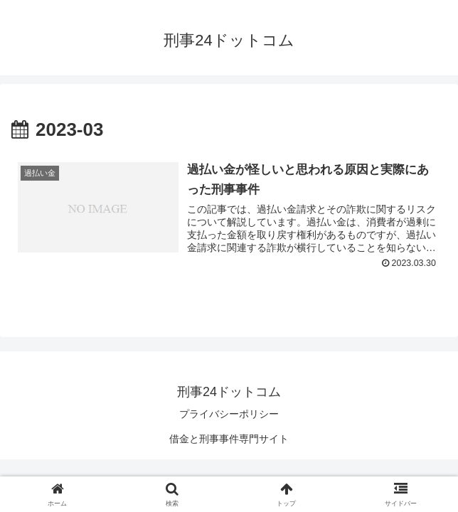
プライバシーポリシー (229, 414)
